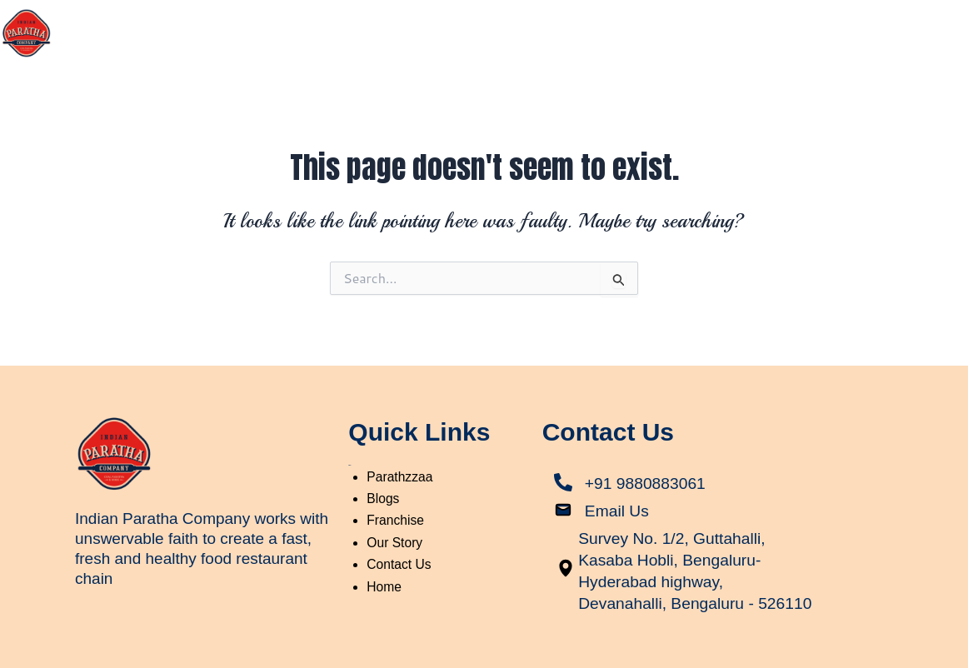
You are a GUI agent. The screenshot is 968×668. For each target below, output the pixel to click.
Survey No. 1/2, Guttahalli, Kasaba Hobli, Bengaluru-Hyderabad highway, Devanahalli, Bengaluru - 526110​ (674, 563)
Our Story (663, 27)
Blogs (934, 27)
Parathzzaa (759, 27)
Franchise (855, 27)
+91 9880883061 (648, 465)
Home (584, 27)
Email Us (618, 493)
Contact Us (918, 65)
